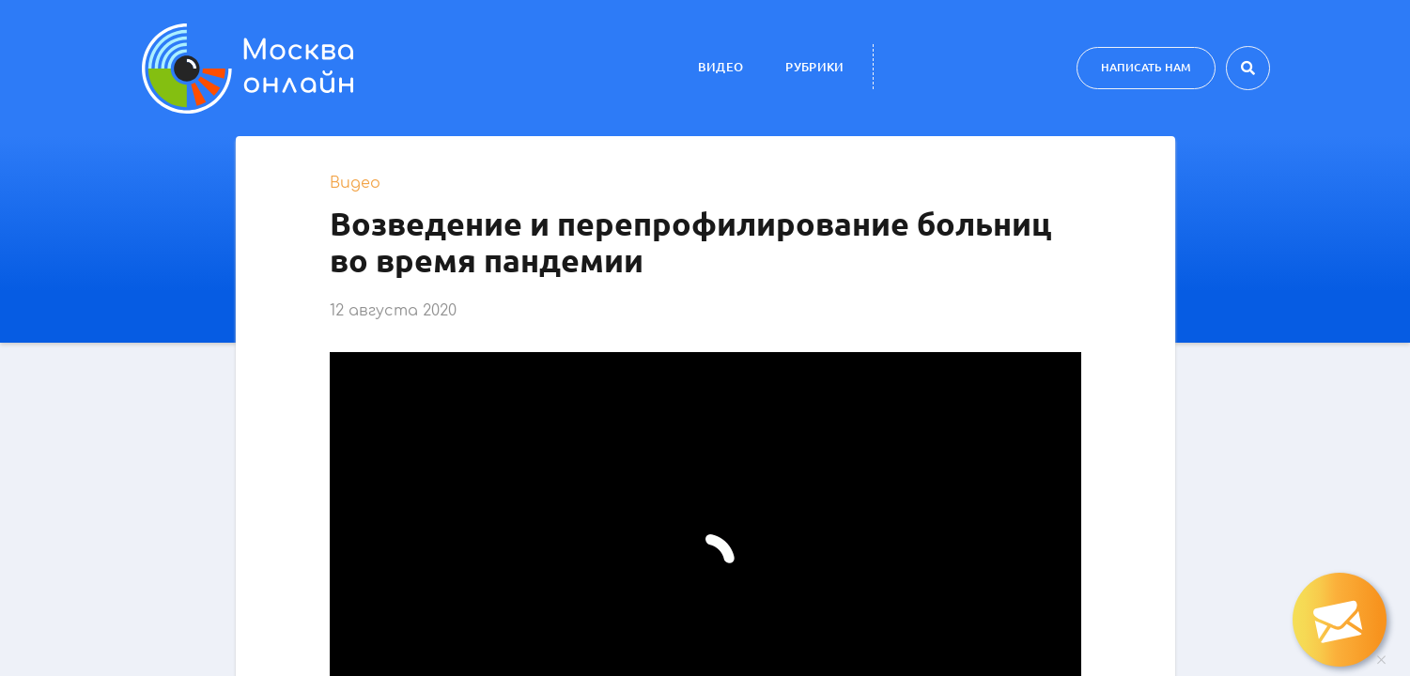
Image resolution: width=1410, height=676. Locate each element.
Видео (721, 66)
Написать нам (1146, 67)
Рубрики (814, 66)
